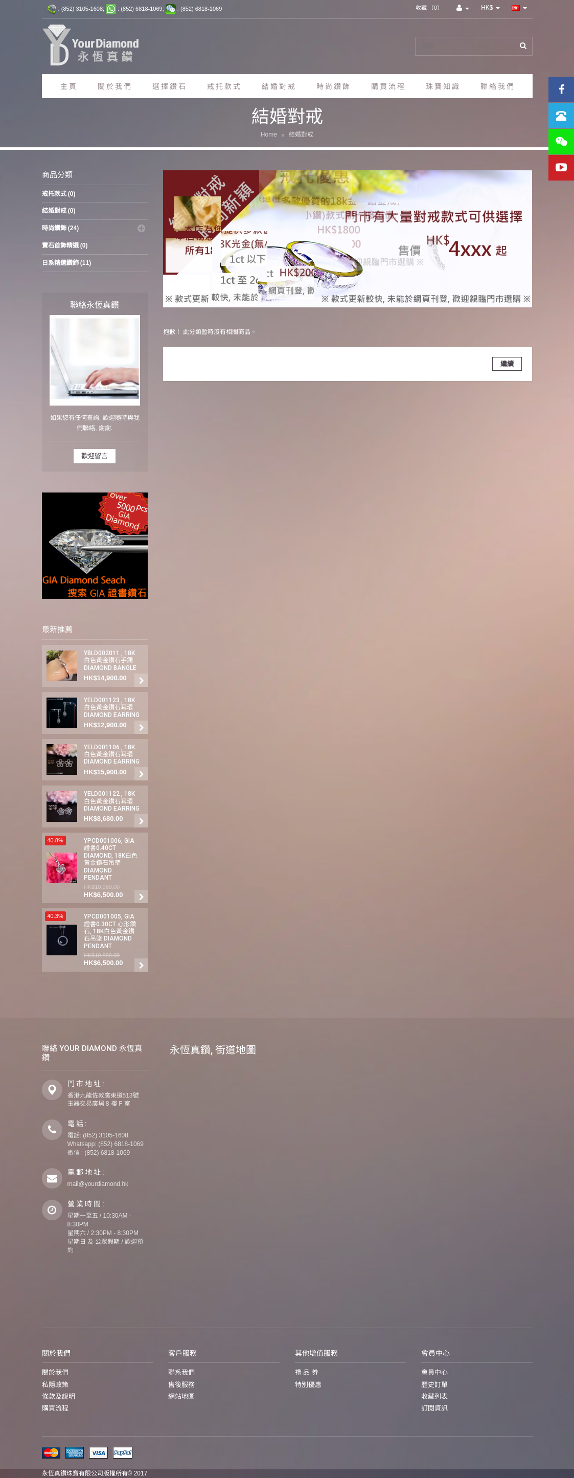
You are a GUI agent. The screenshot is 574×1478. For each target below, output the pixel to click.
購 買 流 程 (387, 86)
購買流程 (55, 1408)
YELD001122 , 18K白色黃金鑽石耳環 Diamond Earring (112, 801)
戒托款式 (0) (59, 193)
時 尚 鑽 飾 (333, 86)
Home (269, 135)
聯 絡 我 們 (497, 86)
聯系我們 (181, 1373)
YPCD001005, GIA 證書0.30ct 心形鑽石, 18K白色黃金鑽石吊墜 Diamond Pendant (110, 931)
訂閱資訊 (434, 1408)
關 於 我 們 (114, 86)
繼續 (507, 364)
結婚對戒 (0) (59, 210)
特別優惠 (308, 1385)
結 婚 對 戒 (278, 86)
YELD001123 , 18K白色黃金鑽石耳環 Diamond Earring (112, 708)
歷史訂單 (434, 1385)
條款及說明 (58, 1396)
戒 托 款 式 (223, 86)
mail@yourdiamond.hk (98, 1184)
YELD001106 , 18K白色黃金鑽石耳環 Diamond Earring (112, 755)
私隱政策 (55, 1385)
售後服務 (181, 1385)
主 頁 (68, 86)
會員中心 (434, 1373)
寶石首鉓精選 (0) (65, 245)
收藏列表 (434, 1396)
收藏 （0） (429, 8)
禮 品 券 (306, 1373)
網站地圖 (181, 1396)
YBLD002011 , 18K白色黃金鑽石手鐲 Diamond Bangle (110, 660)
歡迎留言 (94, 456)
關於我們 (55, 1373)
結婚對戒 (301, 135)
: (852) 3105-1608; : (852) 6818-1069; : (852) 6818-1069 (133, 9)
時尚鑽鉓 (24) (60, 228)
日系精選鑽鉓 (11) (66, 262)
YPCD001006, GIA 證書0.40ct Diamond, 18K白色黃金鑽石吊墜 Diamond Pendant (110, 859)
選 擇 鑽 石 (169, 86)
